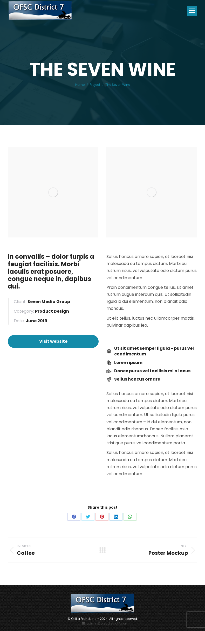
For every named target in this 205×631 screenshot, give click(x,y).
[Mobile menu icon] (192, 11)
